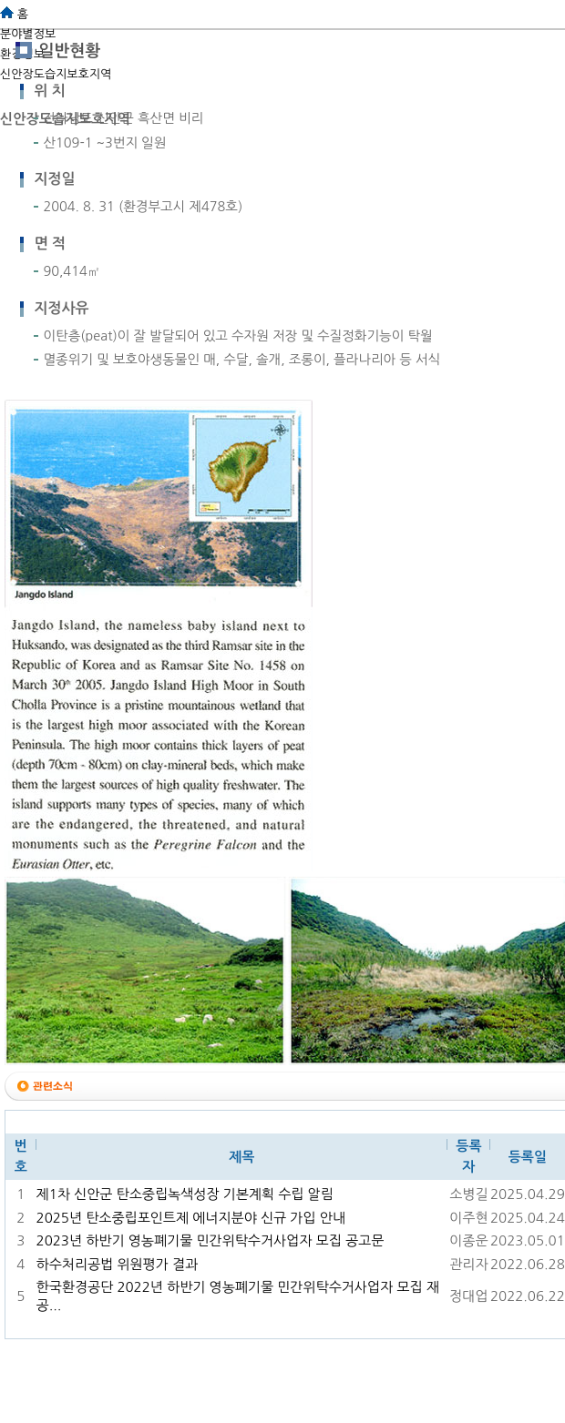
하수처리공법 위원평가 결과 (117, 1264)
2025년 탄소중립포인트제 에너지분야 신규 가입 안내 (190, 1218)
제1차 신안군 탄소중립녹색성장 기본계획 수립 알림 (185, 1194)
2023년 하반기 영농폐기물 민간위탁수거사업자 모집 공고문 (210, 1240)
